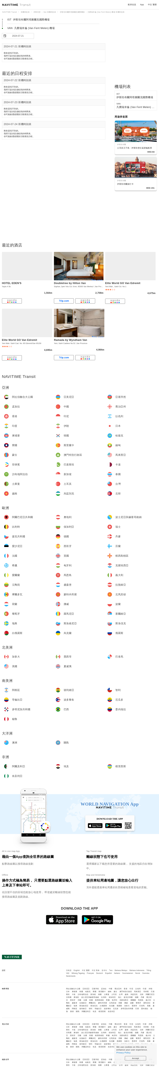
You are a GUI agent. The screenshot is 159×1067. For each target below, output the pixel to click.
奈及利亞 (111, 1011)
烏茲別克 (134, 994)
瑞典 (75, 1006)
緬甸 (109, 992)
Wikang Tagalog (78, 973)
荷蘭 (120, 1003)
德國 (136, 997)
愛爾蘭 (133, 1000)
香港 (125, 989)
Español (108, 973)
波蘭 (132, 1003)
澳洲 (72, 1011)
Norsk (137, 973)
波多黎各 (107, 1009)
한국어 (104, 970)
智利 (90, 1009)
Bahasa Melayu (121, 970)
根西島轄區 (99, 1000)
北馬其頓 (112, 1003)
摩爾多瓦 (92, 1003)
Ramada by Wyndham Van (70, 340)
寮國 (94, 992)
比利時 (103, 997)
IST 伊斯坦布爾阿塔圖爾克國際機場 (28, 19)
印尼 (131, 989)
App (142, 4)
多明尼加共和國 (127, 1009)
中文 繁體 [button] (152, 4)
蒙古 (115, 992)
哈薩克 (88, 992)
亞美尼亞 (86, 989)
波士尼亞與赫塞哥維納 (90, 997)
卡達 (73, 994)
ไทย (111, 970)
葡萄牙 (138, 1003)
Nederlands (70, 976)
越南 (126, 994)
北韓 (141, 994)
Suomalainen (127, 973)
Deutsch (99, 973)
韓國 (81, 992)
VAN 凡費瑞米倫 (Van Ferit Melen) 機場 (31, 28)
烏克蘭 (112, 1006)
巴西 (137, 1009)
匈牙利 (114, 1000)
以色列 (138, 989)
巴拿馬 (142, 1006)
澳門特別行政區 (125, 992)
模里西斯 (102, 1011)
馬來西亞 (137, 992)
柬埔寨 (74, 992)
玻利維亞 (83, 1009)
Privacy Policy (123, 1052)
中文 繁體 (86, 970)
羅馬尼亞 (147, 1003)
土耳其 (114, 994)
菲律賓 (146, 992)
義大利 (148, 1000)
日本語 (69, 970)
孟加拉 (103, 989)
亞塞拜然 (95, 989)
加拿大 (127, 1006)
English (77, 970)
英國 (91, 1000)
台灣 (120, 994)
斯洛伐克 (94, 1006)
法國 (85, 1000)
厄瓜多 (116, 1009)
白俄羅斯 (103, 1006)
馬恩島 (140, 1000)
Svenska (145, 973)
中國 (110, 989)
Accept (135, 1058)
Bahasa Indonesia (137, 970)
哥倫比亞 (98, 1009)
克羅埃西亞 (123, 1000)
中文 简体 (96, 970)
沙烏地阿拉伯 (83, 994)
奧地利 (76, 997)
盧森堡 (74, 1003)
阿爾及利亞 (86, 1011)
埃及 (94, 1011)
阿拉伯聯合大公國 (73, 989)
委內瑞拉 (144, 1009)
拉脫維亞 (83, 1003)
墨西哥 (134, 1006)
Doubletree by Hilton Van (70, 283)
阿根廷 (74, 1009)
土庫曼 (106, 994)
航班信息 (132, 4)
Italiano (117, 973)
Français (90, 973)
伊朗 (150, 989)
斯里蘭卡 (102, 992)
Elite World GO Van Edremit (122, 283)
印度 (144, 989)
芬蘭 (79, 1000)
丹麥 (142, 997)
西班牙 (72, 1000)
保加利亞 (112, 997)
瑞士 (120, 997)
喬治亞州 (118, 989)
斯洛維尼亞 (83, 1006)
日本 (68, 992)
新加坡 (93, 994)
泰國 (100, 994)
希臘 (108, 1000)
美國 (149, 1006)
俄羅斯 (119, 1006)
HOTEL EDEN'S (12, 283)
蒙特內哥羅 (102, 1003)
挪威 (126, 1003)
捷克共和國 (128, 997)
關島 (77, 1011)
